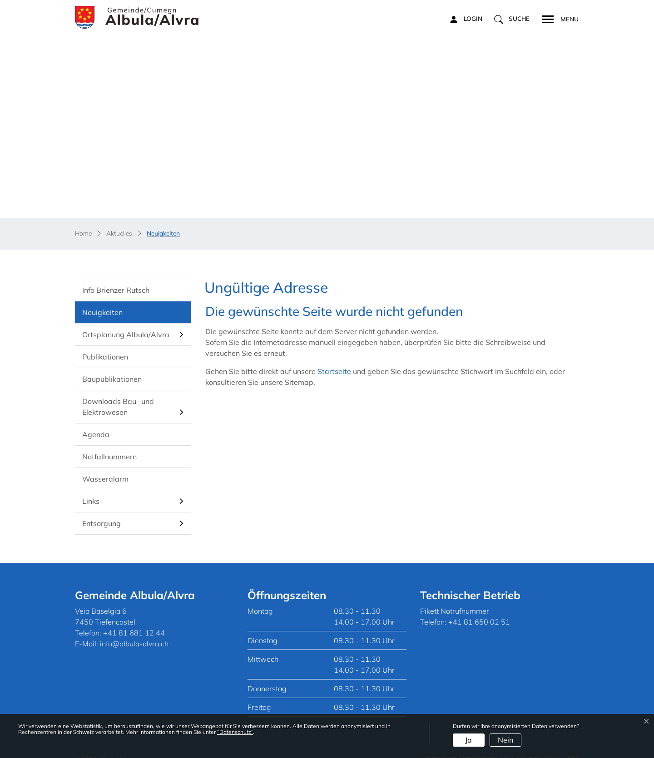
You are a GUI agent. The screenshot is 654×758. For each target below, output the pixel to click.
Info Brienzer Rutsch (115, 277)
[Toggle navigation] (557, 18)
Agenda (95, 422)
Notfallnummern (109, 444)
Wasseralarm (105, 466)
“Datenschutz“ (235, 731)
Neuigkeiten (108, 303)
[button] (511, 19)
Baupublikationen (112, 366)
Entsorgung (101, 511)
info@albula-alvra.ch (134, 631)
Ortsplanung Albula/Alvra (125, 322)
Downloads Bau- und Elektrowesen (118, 394)
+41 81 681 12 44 (134, 620)
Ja (468, 739)
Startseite (334, 359)
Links (90, 488)
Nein (505, 739)
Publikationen (105, 344)
